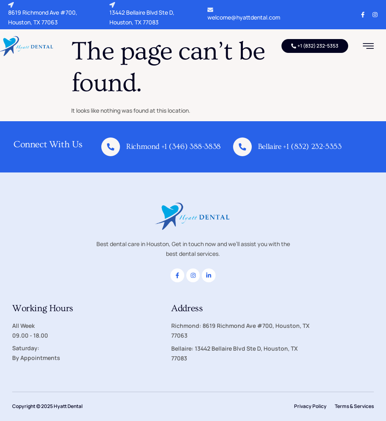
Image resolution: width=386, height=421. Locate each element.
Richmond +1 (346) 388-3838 (173, 146)
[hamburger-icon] (368, 47)
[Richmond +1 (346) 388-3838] (110, 146)
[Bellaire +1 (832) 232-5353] (242, 146)
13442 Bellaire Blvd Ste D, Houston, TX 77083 (141, 14)
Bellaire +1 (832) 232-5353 (300, 146)
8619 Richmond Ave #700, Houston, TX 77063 (42, 14)
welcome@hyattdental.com (243, 14)
